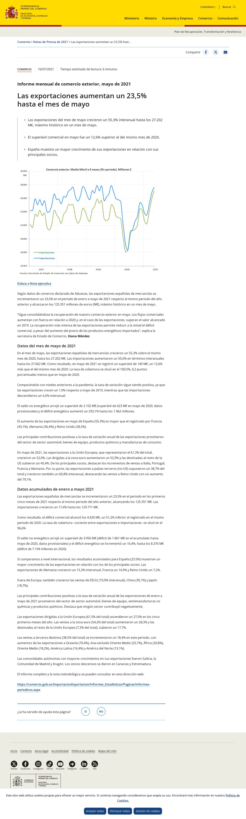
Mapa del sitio (107, 751)
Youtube (60, 768)
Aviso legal (41, 751)
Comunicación (228, 18)
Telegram (72, 768)
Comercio (205, 18)
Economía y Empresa (177, 18)
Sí (87, 711)
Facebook (25, 768)
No (102, 711)
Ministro (151, 18)
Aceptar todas (95, 811)
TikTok (49, 768)
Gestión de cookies (148, 811)
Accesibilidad (60, 751)
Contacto (26, 751)
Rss (94, 768)
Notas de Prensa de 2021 (50, 42)
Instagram (38, 768)
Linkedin (84, 768)
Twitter (13, 768)
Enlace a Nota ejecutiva (34, 283)
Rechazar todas (120, 811)
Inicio (13, 751)
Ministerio (131, 18)
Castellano (207, 7)
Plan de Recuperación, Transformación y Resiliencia (207, 32)
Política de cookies (83, 751)
